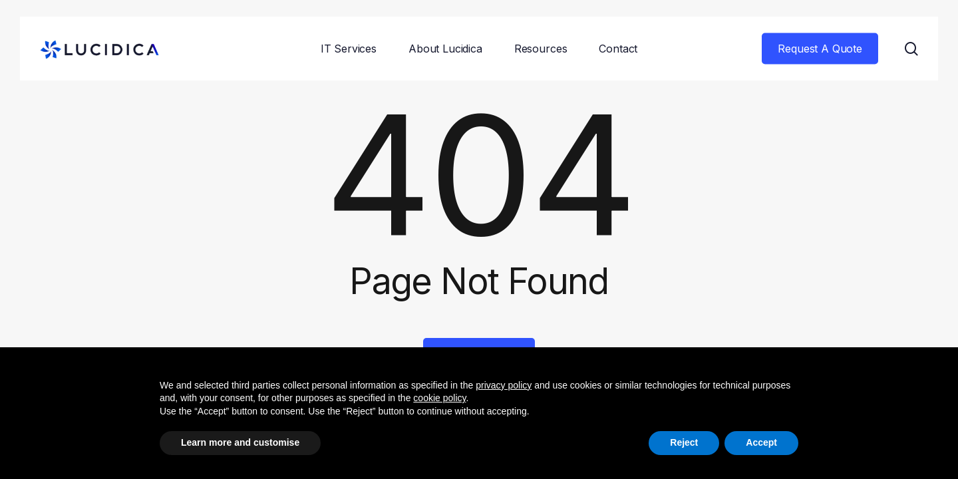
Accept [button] (761, 442)
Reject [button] (684, 442)
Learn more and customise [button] (240, 442)
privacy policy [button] (504, 385)
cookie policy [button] (439, 398)
